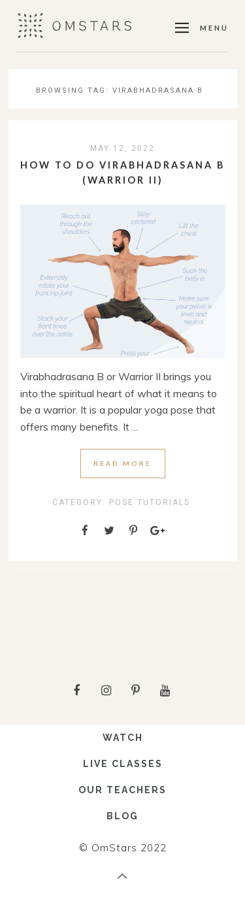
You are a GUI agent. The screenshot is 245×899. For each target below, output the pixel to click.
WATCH (123, 737)
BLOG (122, 816)
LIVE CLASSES (123, 764)
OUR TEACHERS (122, 790)
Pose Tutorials (149, 502)
